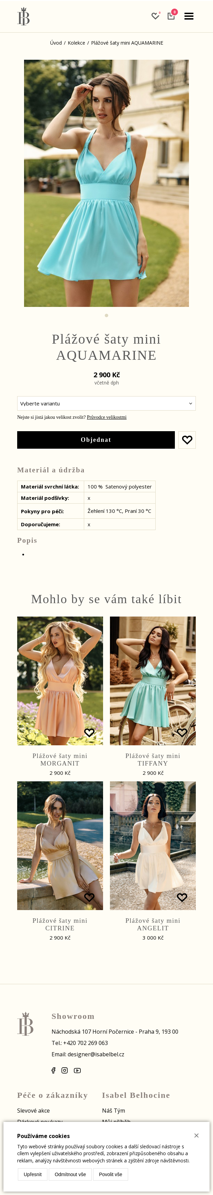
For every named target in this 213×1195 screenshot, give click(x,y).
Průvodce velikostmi (107, 417)
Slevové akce (33, 1110)
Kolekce (76, 42)
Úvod (56, 42)
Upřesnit (33, 1174)
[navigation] (189, 16)
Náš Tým (113, 1110)
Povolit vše (110, 1174)
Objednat (96, 439)
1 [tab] (106, 315)
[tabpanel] (106, 183)
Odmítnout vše (70, 1174)
